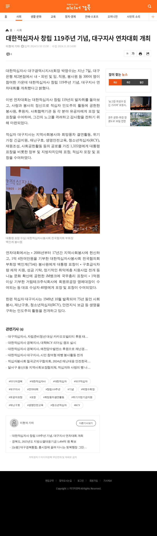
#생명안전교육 (35, 405)
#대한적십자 (60, 381)
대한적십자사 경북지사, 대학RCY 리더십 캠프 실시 (42, 342)
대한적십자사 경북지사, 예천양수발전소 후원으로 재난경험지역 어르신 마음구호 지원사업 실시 (49, 349)
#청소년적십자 (59, 405)
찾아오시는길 (65, 480)
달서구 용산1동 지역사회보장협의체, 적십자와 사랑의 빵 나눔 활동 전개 (49, 367)
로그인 (1, 11)
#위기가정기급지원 (82, 397)
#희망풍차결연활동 (53, 397)
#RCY (77, 405)
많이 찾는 (118, 74)
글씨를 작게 (127, 54)
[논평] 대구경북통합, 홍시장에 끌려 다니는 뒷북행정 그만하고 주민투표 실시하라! (49, 447)
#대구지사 (14, 389)
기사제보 (107, 480)
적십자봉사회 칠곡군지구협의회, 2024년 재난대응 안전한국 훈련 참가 (49, 361)
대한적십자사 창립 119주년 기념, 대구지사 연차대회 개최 (47, 435)
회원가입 (93, 480)
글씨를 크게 (133, 54)
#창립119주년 (53, 389)
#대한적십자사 (38, 381)
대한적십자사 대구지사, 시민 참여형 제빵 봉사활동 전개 (45, 355)
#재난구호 (14, 405)
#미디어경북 (15, 381)
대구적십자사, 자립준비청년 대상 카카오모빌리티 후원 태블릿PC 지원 (49, 336)
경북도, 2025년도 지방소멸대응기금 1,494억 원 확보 (44, 441)
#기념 (71, 389)
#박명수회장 (88, 389)
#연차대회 (32, 389)
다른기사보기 (86, 423)
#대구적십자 (81, 381)
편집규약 (49, 480)
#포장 (33, 397)
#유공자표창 (15, 397)
